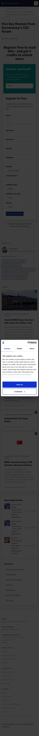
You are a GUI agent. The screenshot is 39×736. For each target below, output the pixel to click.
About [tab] (32, 348)
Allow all (19, 385)
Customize (19, 391)
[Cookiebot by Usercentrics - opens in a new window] (28, 342)
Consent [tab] (7, 348)
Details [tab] (19, 348)
